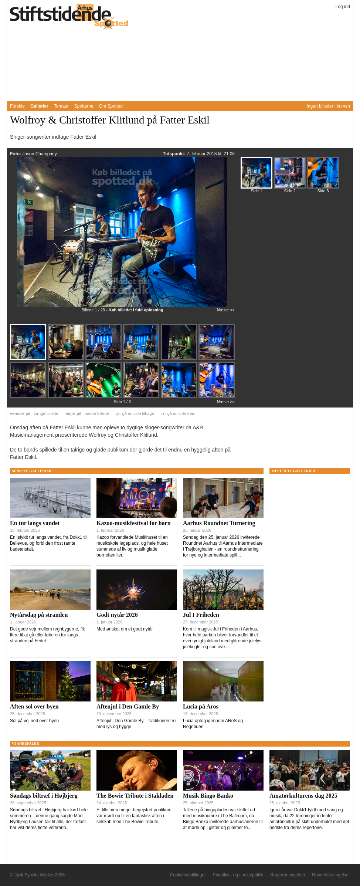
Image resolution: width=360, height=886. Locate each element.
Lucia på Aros (200, 706)
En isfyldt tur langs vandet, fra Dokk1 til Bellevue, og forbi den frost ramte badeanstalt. (48, 543)
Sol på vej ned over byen (34, 720)
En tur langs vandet (35, 523)
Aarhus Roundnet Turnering (219, 523)
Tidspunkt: (174, 153)
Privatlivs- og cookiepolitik (238, 874)
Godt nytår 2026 (117, 615)
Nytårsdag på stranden (39, 615)
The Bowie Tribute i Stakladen (134, 795)
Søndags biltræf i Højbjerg (44, 795)
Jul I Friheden (201, 615)
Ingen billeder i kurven (328, 106)
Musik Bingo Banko (208, 795)
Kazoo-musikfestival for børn (133, 523)
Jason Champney (39, 153)
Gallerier (39, 106)
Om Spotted (111, 106)
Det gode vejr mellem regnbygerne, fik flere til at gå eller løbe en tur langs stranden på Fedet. (47, 634)
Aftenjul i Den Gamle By (127, 706)
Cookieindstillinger (188, 874)
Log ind (343, 6)
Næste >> (226, 310)
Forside (17, 106)
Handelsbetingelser (331, 874)
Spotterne (84, 106)
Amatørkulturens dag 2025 (303, 795)
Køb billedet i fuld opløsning (136, 310)
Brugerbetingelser (287, 874)
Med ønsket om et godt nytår (124, 629)
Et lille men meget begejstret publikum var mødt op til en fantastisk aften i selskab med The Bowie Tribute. (133, 815)
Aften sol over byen (34, 706)
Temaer (61, 106)
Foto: (16, 153)
